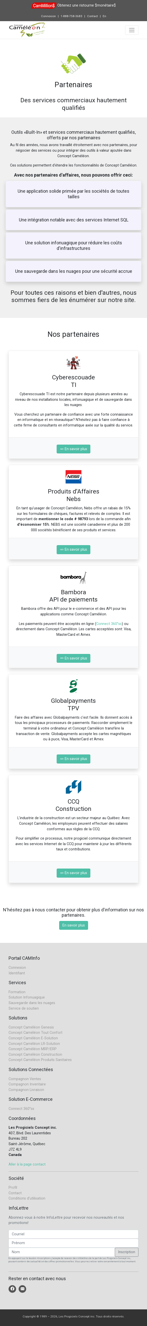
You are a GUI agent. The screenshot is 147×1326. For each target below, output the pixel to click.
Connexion (48, 16)
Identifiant (17, 973)
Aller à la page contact (27, 1164)
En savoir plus (73, 449)
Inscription (126, 1252)
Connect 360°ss (109, 624)
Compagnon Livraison (26, 1090)
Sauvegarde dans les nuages (32, 1003)
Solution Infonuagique (27, 997)
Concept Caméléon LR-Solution (34, 1044)
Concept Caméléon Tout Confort (35, 1033)
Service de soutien (24, 1008)
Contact (92, 16)
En (104, 16)
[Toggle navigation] (131, 30)
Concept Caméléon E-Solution (33, 1038)
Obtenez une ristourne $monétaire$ (86, 5)
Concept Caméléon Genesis (31, 1027)
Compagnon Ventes (25, 1079)
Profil (13, 1187)
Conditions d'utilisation (27, 1198)
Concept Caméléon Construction (35, 1054)
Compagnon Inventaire (27, 1084)
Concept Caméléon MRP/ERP (33, 1049)
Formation (17, 992)
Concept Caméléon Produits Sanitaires (40, 1060)
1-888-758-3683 (71, 16)
